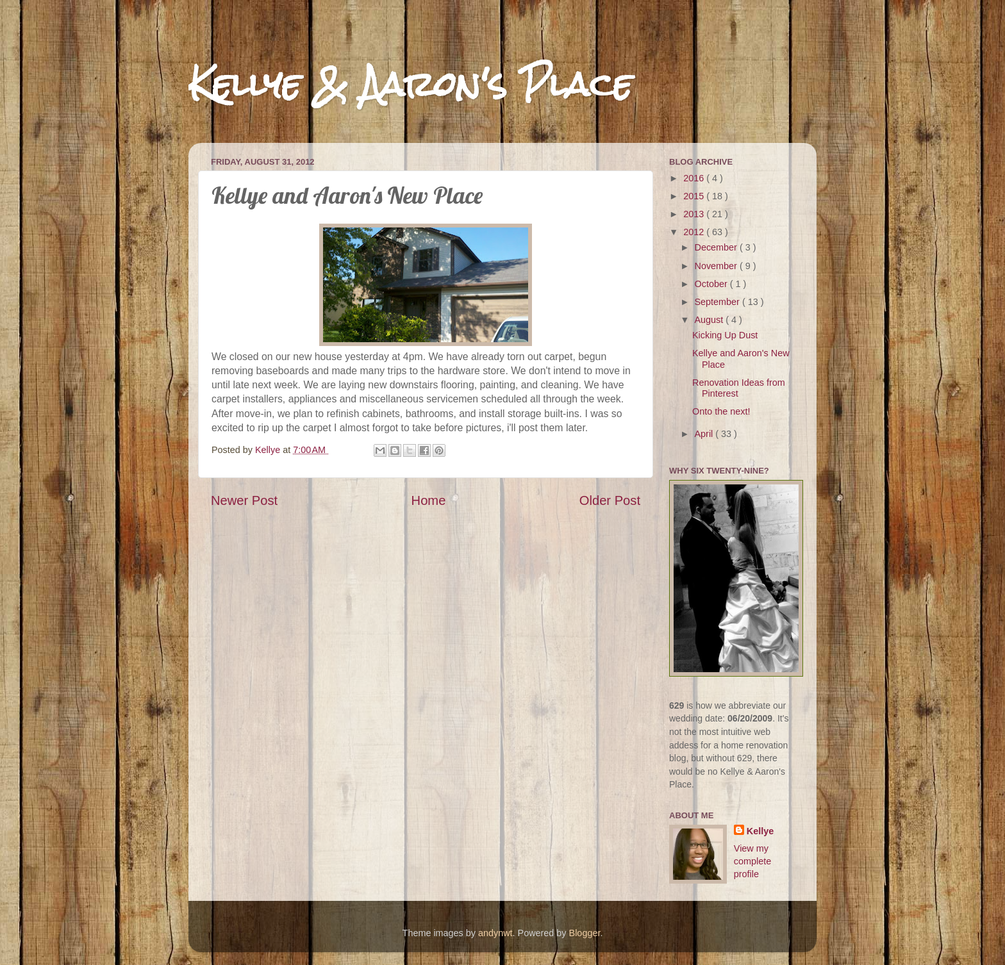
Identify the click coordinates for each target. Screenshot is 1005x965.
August (710, 320)
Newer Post (244, 500)
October (712, 284)
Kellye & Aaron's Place (410, 84)
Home (428, 500)
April (705, 434)
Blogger (585, 933)
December (717, 247)
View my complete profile (752, 861)
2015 (694, 196)
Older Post (609, 500)
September (718, 302)
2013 (694, 214)
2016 (694, 178)
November (717, 266)
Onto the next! (721, 411)
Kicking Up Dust (725, 335)
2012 (694, 232)
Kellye (760, 831)
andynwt (495, 933)
